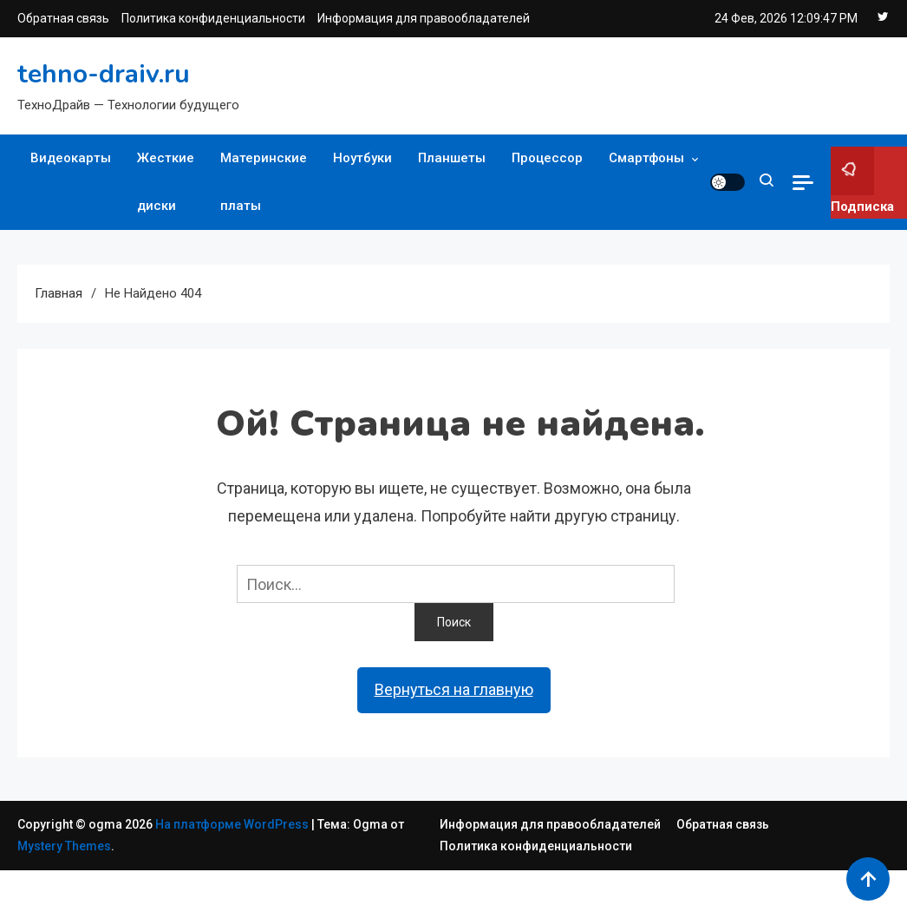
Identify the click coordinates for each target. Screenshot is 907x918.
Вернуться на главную (454, 689)
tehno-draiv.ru (103, 74)
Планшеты (452, 158)
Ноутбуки (362, 158)
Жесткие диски (165, 181)
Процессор (547, 158)
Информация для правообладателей (423, 18)
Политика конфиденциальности (213, 18)
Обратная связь (63, 18)
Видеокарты (70, 158)
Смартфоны (646, 158)
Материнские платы (263, 181)
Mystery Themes (64, 846)
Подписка (862, 180)
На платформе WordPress (233, 824)
